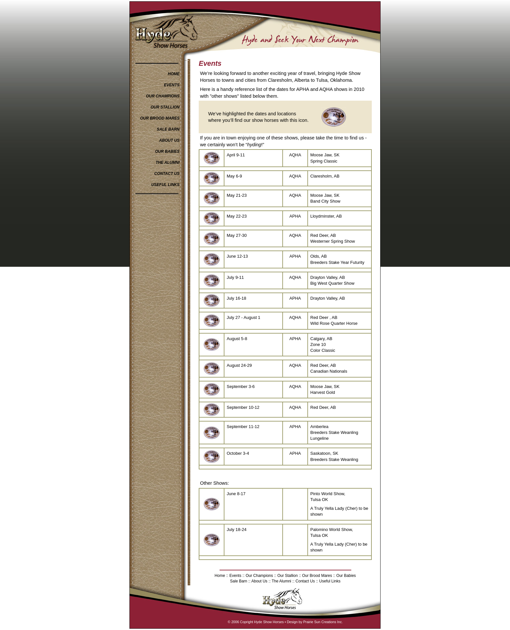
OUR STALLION (165, 107)
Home (220, 575)
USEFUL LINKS (165, 184)
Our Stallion (287, 575)
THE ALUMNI (167, 162)
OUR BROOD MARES (160, 118)
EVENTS (172, 85)
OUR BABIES (167, 151)
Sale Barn (238, 581)
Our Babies (345, 575)
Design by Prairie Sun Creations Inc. (315, 622)
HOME (174, 74)
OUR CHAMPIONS (163, 96)
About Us (260, 581)
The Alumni (281, 581)
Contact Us (305, 581)
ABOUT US (169, 140)
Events (235, 575)
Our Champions (259, 575)
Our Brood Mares (317, 575)
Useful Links (329, 581)
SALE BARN (168, 129)
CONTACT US (167, 173)
